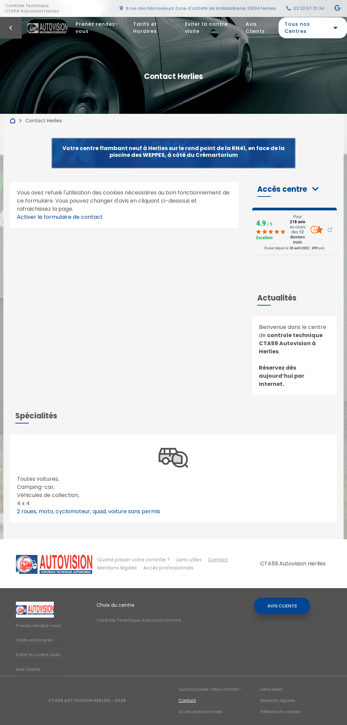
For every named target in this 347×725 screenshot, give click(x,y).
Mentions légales (117, 568)
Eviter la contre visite (206, 28)
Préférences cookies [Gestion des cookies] (280, 711)
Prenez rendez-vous (97, 28)
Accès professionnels (168, 568)
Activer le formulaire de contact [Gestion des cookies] (60, 217)
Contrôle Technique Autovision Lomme (139, 620)
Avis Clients (255, 28)
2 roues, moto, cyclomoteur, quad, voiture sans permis (88, 511)
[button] (288, 189)
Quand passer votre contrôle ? (133, 560)
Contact (218, 560)
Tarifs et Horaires (145, 28)
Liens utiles (189, 560)
